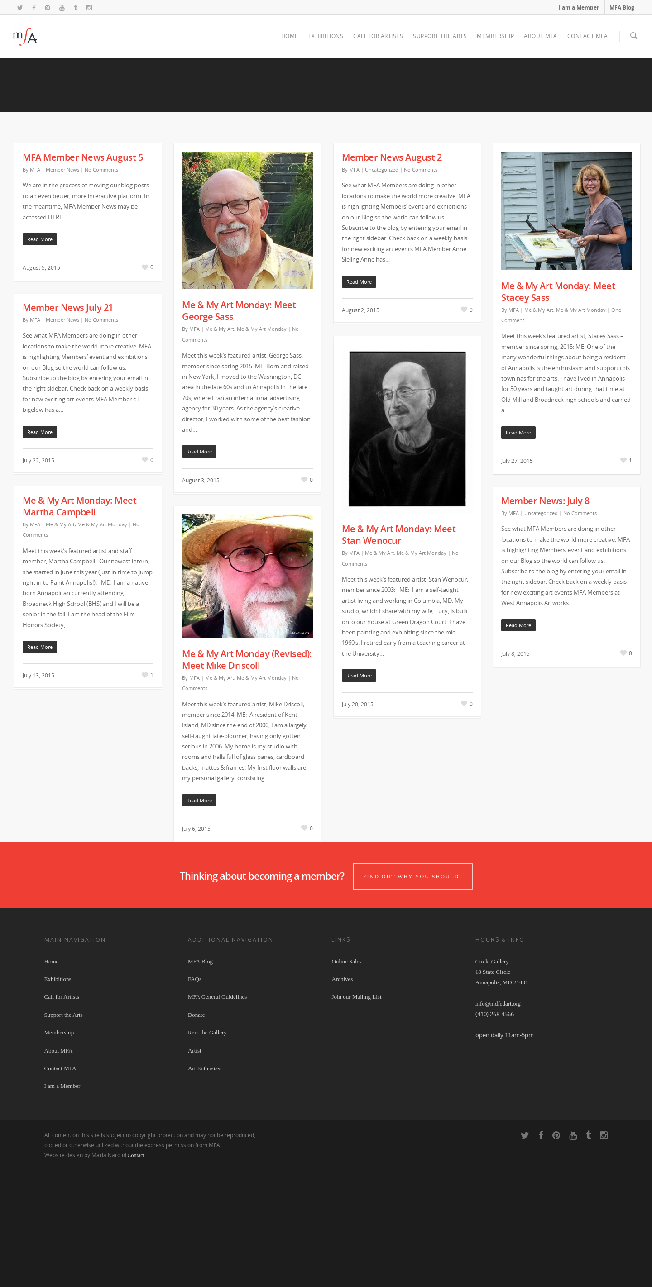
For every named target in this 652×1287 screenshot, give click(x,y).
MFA (35, 290)
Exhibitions (326, 36)
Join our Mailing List (356, 1114)
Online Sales (346, 1079)
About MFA (540, 36)
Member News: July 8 (545, 621)
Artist (194, 1168)
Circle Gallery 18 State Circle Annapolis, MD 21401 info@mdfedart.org (501, 1100)
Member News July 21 (68, 428)
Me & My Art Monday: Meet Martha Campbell (79, 627)
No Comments (101, 290)
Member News (62, 290)
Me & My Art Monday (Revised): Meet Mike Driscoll (247, 780)
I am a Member (579, 7)
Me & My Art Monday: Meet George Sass (239, 431)
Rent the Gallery (207, 1150)
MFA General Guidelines (217, 1114)
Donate (196, 1132)
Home (289, 36)
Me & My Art (219, 449)
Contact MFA (587, 36)
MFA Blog (621, 7)
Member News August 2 (391, 278)
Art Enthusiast (205, 1185)
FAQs (194, 1096)
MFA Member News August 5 (83, 278)
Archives (342, 1096)
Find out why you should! (414, 994)
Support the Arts (440, 36)
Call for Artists (378, 36)
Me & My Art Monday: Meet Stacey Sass (558, 412)
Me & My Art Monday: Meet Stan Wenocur (398, 655)
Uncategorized (381, 290)
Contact (136, 1273)
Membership (495, 36)
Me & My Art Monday (262, 449)
